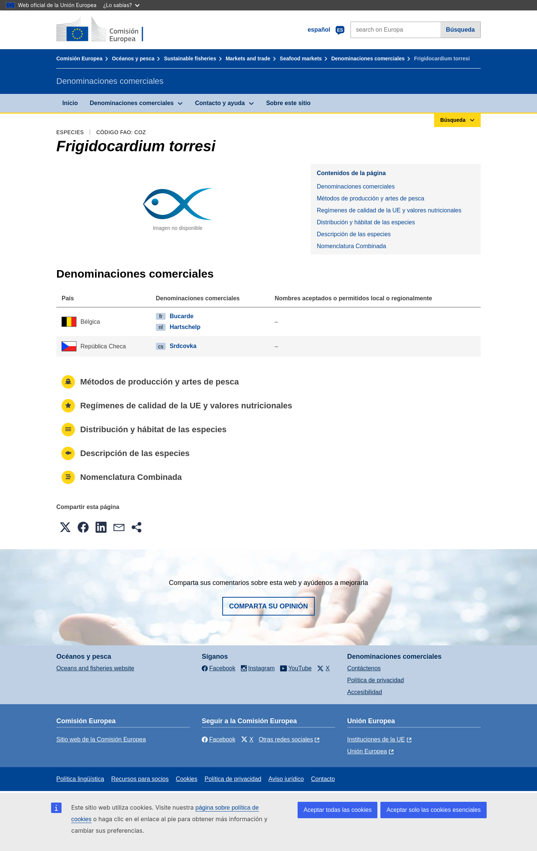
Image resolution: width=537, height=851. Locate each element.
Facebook (218, 739)
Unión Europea (367, 751)
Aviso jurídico (286, 779)
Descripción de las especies (353, 234)
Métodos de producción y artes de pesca (370, 198)
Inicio (70, 103)
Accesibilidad (364, 692)
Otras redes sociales (286, 739)
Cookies (186, 779)
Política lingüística (80, 779)
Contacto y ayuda (220, 103)
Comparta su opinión (268, 606)
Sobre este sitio (288, 103)
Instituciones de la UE (376, 739)
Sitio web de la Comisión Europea (101, 739)
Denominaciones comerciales (368, 58)
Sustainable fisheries (190, 58)
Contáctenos (364, 668)
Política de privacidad (375, 680)
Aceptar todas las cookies (337, 810)
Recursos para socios (140, 779)
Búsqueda (460, 29)
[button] (65, 527)
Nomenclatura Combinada (351, 246)
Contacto (323, 779)
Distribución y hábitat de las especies (366, 222)
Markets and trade (248, 58)
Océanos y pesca (133, 58)
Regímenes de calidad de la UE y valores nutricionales (389, 210)
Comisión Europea (79, 58)
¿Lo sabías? (121, 5)
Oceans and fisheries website (95, 668)
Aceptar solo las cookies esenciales (433, 810)
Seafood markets (301, 58)
